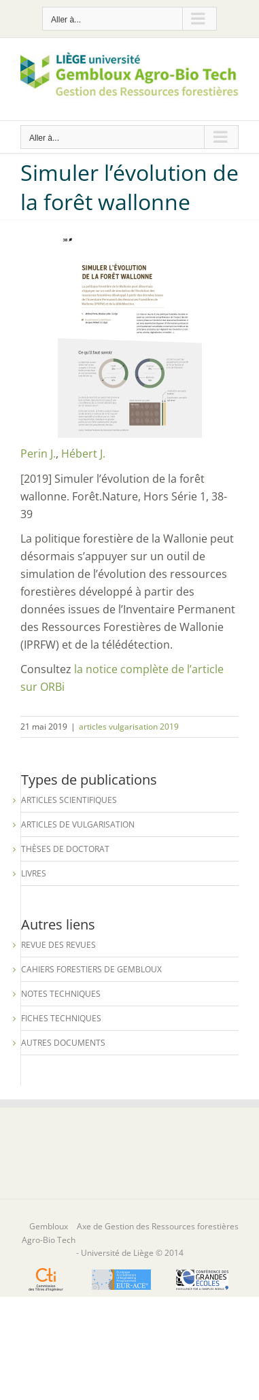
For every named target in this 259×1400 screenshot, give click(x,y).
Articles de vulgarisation (78, 824)
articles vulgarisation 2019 (129, 726)
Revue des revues (58, 945)
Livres (33, 873)
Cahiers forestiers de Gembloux (91, 969)
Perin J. (38, 453)
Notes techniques (61, 994)
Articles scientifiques (69, 800)
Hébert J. (83, 453)
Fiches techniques (61, 1018)
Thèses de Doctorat (65, 849)
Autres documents (63, 1042)
